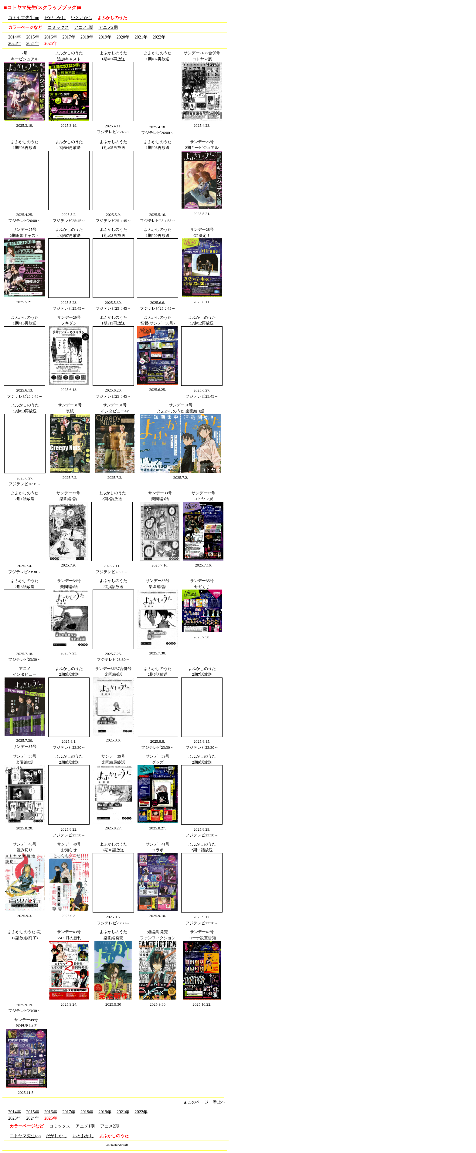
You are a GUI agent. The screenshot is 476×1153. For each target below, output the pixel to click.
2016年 (50, 37)
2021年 (141, 37)
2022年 (159, 37)
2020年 (123, 37)
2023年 (14, 43)
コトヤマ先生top (23, 17)
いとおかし (81, 17)
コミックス (58, 27)
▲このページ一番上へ (204, 1102)
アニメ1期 (83, 27)
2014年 (14, 37)
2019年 (105, 37)
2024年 (32, 43)
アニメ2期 (108, 27)
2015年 (32, 37)
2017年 (69, 37)
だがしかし (55, 17)
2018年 (86, 37)
